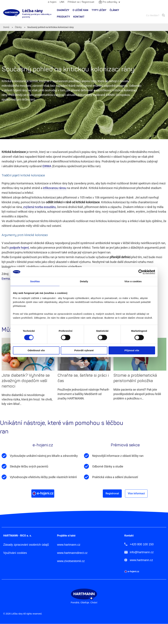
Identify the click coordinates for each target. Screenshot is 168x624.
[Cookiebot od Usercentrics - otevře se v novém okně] (140, 271)
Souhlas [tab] (35, 281)
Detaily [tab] (84, 281)
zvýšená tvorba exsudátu (39, 207)
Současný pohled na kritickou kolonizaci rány (50, 27)
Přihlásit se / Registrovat (81, 2)
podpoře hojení (19, 247)
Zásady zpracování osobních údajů (26, 544)
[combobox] (153, 15)
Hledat (163, 15)
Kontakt (78, 16)
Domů (6, 27)
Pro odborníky (108, 2)
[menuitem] (63, 10)
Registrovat (112, 493)
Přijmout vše (131, 350)
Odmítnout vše (36, 350)
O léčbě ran (80, 10)
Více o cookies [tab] (133, 281)
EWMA (46, 166)
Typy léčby (99, 10)
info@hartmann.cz (142, 552)
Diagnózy (63, 10)
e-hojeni (52, 2)
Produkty (63, 16)
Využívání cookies (15, 553)
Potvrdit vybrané (84, 350)
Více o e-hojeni (42, 493)
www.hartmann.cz (68, 544)
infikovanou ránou (55, 188)
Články (114, 10)
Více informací (136, 493)
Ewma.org (8, 278)
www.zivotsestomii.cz (71, 561)
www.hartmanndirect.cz (72, 553)
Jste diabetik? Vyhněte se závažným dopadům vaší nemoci (26, 381)
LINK (62, 2)
